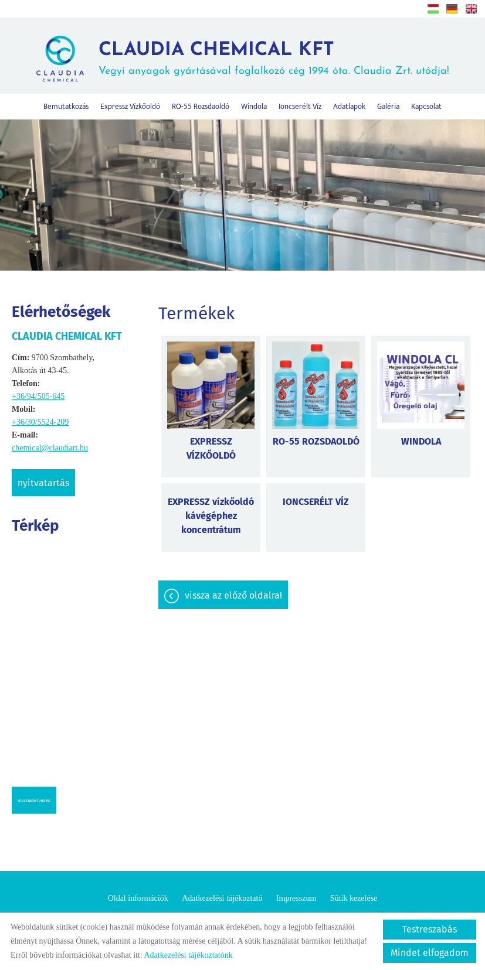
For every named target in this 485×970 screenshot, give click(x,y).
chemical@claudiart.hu (50, 447)
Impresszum (296, 898)
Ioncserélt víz (300, 106)
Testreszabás (429, 929)
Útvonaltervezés (34, 800)
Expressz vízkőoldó (130, 106)
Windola (254, 106)
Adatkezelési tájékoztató (222, 898)
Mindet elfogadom (430, 952)
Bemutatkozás (66, 106)
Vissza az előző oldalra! (233, 595)
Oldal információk (138, 898)
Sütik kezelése (353, 898)
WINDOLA (421, 441)
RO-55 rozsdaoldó (200, 106)
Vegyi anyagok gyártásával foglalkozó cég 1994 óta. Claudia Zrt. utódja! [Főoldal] (274, 59)
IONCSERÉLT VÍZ (316, 501)
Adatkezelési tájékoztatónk (188, 955)
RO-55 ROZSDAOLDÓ (316, 441)
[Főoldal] (60, 58)
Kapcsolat (426, 106)
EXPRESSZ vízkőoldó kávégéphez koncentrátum (211, 515)
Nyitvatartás (43, 483)
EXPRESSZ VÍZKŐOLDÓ (211, 448)
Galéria (388, 106)
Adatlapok (349, 106)
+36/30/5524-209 (40, 422)
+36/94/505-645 (38, 396)
